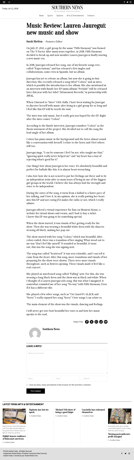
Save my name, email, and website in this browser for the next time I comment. (60, 384)
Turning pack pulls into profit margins (119, 435)
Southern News (51, 329)
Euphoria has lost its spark (38, 411)
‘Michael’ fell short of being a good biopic (65, 411)
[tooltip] (124, 2)
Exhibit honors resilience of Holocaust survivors (14, 437)
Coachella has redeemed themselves (93, 411)
